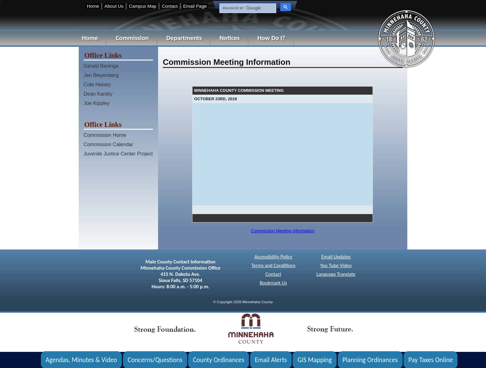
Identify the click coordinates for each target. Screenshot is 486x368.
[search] (247, 8)
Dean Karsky (98, 93)
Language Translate (336, 274)
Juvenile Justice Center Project (118, 153)
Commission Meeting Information (283, 230)
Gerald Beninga (101, 66)
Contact (170, 6)
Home (93, 6)
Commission (132, 38)
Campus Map (143, 6)
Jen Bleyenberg (101, 75)
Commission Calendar (108, 144)
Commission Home (105, 135)
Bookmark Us (273, 283)
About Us (113, 6)
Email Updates (336, 257)
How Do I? (271, 38)
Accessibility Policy (273, 257)
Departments (184, 38)
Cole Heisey (97, 84)
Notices (229, 38)
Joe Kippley (97, 103)
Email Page (195, 6)
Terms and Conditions (273, 265)
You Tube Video (335, 265)
